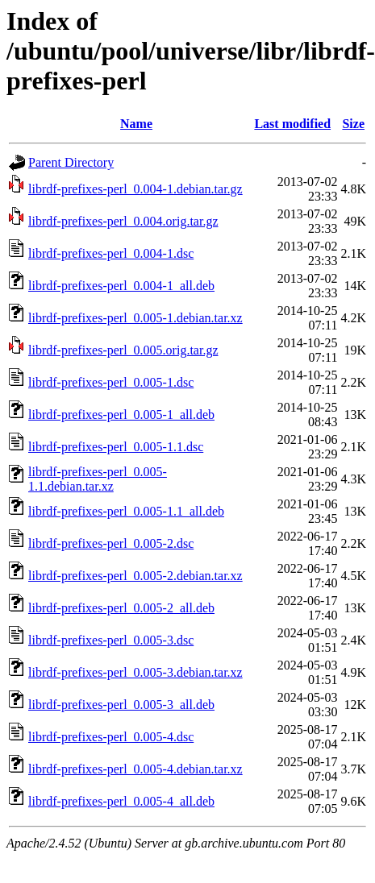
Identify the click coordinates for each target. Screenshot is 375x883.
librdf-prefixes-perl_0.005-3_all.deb (121, 704)
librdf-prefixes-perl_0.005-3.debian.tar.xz (135, 672)
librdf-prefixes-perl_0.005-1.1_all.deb (126, 511)
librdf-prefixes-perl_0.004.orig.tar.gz (123, 221)
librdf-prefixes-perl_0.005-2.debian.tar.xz (135, 575)
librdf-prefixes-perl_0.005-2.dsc (111, 543)
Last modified (292, 124)
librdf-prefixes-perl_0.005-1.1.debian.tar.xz (97, 479)
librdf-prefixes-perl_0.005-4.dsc (111, 737)
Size (353, 124)
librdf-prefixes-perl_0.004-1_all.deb (121, 285)
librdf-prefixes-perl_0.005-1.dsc (111, 382)
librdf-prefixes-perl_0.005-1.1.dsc (115, 447)
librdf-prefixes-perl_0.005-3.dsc (111, 640)
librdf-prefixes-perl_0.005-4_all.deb (121, 801)
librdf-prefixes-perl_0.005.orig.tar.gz (123, 350)
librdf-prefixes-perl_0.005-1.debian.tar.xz (135, 318)
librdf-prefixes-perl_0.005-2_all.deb (121, 608)
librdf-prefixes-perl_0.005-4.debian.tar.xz (135, 769)
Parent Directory (71, 162)
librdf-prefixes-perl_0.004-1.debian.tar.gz (135, 189)
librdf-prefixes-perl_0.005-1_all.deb (121, 414)
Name (136, 124)
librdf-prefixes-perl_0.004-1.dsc (111, 253)
